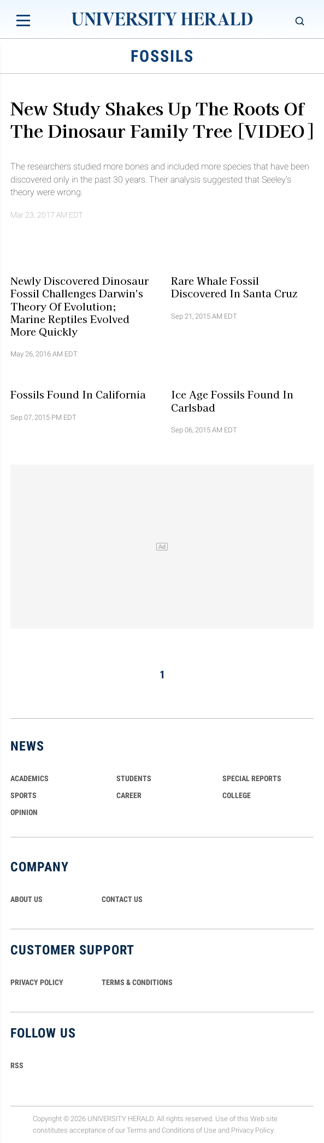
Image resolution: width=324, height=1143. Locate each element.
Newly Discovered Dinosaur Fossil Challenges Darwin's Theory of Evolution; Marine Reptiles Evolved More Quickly (79, 305)
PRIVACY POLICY (36, 982)
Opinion (24, 812)
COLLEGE (236, 795)
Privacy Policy (252, 1130)
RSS (16, 1065)
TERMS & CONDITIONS (137, 982)
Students (133, 778)
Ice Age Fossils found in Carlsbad (232, 400)
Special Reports (251, 778)
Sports (23, 795)
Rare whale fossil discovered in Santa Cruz (234, 286)
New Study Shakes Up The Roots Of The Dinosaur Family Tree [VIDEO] (161, 119)
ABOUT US (26, 899)
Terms (137, 1130)
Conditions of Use (189, 1130)
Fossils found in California (78, 394)
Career (129, 795)
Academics (29, 778)
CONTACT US (122, 899)
